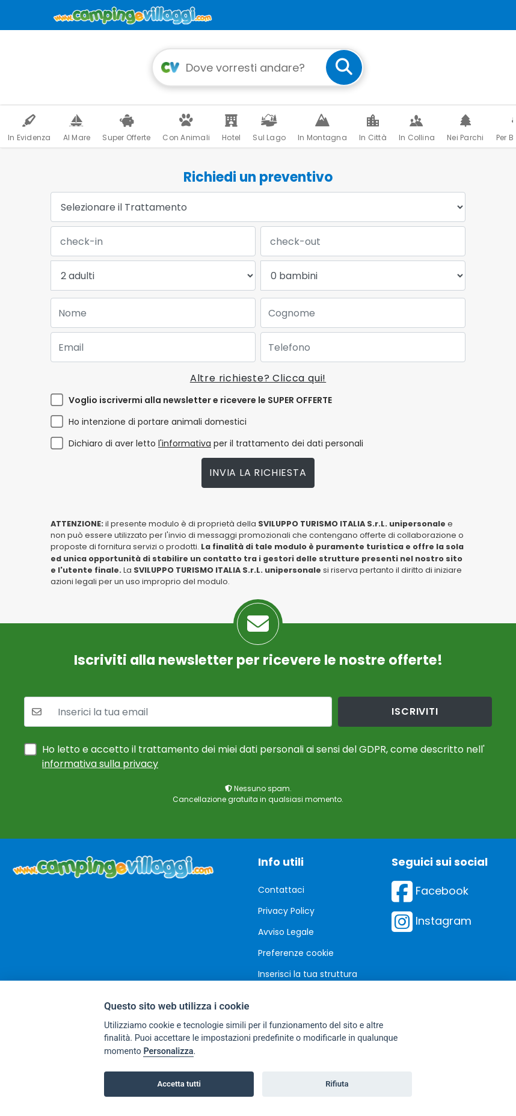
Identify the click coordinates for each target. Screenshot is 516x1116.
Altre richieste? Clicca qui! (258, 378)
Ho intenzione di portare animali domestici (158, 422)
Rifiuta (336, 1083)
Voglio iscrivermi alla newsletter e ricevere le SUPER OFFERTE (200, 400)
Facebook (430, 890)
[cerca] (344, 67)
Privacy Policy (286, 911)
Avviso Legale (286, 932)
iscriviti (415, 711)
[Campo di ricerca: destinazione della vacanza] (258, 67)
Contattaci (281, 890)
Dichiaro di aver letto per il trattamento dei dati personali (216, 443)
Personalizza (168, 1051)
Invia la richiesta (257, 472)
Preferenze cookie (296, 953)
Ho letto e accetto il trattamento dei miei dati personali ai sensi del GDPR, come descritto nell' (263, 756)
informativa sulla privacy (100, 764)
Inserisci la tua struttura (307, 974)
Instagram (431, 920)
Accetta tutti (179, 1083)
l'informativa (184, 443)
